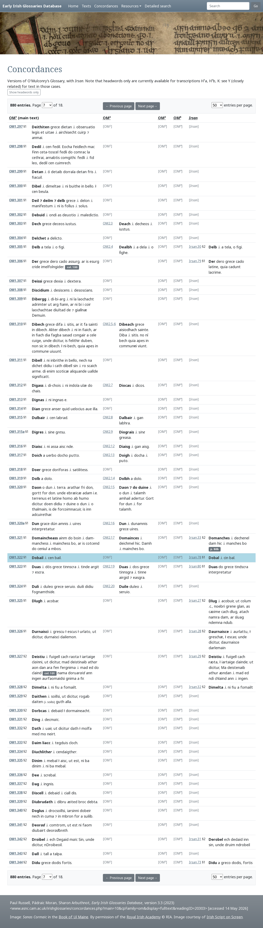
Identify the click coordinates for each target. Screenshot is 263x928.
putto (74, 455)
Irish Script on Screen (225, 916)
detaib (56, 171)
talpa (57, 853)
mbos (56, 548)
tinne (142, 572)
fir (82, 678)
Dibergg (39, 299)
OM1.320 (16, 487)
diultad (59, 309)
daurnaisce (230, 642)
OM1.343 (16, 853)
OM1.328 (16, 687)
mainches (130, 548)
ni (66, 186)
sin (75, 365)
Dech (36, 223)
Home (73, 5)
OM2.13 (109, 455)
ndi (211, 678)
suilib (88, 816)
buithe (74, 186)
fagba (56, 335)
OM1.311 (16, 360)
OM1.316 (16, 446)
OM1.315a (16, 432)
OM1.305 (16, 246)
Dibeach (126, 324)
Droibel (38, 839)
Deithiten (40, 126)
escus (72, 631)
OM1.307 (16, 281)
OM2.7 (108, 385)
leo (34, 162)
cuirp (82, 132)
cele (93, 335)
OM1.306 (16, 261)
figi (61, 246)
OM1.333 (16, 742)
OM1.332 (16, 728)
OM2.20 (109, 586)
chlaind (221, 678)
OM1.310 (16, 324)
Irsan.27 (195, 600)
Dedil (36, 146)
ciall (67, 792)
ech (52, 839)
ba (87, 760)
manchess (40, 543)
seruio (70, 586)
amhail (124, 498)
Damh (147, 543)
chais (36, 390)
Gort (150, 498)
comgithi (68, 157)
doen (48, 503)
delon (85, 200)
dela (143, 246)
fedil (56, 146)
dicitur (58, 340)
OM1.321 (16, 537)
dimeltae (53, 186)
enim (51, 371)
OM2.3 (108, 223)
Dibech (38, 324)
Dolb (36, 478)
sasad (67, 335)
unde (47, 340)
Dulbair (38, 417)
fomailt (70, 687)
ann (89, 672)
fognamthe (43, 591)
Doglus (38, 810)
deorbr (57, 830)
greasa (125, 437)
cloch (73, 742)
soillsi (55, 696)
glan (240, 606)
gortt (36, 492)
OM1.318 (16, 469)
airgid (124, 577)
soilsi (50, 702)
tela (47, 246)
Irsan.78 (195, 557)
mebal (52, 760)
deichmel (126, 543)
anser (56, 408)
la (88, 151)
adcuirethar (41, 514)
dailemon (68, 636)
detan (82, 171)
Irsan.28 (195, 631)
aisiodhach (128, 329)
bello (89, 186)
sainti (93, 324)
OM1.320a (16, 523)
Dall (35, 853)
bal (231, 557)
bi (56, 299)
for (45, 492)
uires (77, 523)
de (68, 309)
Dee (35, 775)
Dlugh (37, 600)
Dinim (37, 760)
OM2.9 (108, 432)
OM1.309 (16, 299)
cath (58, 365)
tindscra (241, 566)
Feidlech (80, 146)
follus (69, 205)
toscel (53, 151)
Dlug (213, 600)
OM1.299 (16, 171)
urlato (85, 631)
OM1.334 (16, 751)
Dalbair (125, 417)
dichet (37, 365)
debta (92, 801)
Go (256, 6)
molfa (86, 728)
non (35, 345)
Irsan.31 (195, 839)
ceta (43, 151)
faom (87, 825)
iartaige (88, 656)
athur (213, 672)
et (42, 132)
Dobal (214, 557)
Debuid (38, 214)
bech (71, 345)
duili (80, 586)
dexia (58, 281)
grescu (58, 631)
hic (137, 543)
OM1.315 (16, 417)
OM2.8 (108, 417)
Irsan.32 (195, 687)
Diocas (125, 385)
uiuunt (55, 351)
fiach (40, 335)
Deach (124, 223)
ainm (63, 537)
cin (226, 557)
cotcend (92, 543)
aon (35, 667)
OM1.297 (16, 126)
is (62, 205)
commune (40, 351)
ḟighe (123, 252)
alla (68, 701)
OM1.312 (16, 385)
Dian (36, 408)
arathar (73, 487)
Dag (35, 783)
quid (66, 408)
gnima (71, 678)
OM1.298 (16, 146)
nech (83, 360)
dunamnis (139, 523)
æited (72, 801)
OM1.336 (16, 775)
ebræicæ (74, 492)
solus (83, 205)
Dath (36, 728)
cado (63, 261)
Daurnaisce (219, 631)
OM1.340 (16, 810)
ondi (53, 214)
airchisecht (68, 132)
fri (83, 487)
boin (77, 537)
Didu (36, 862)
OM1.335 (16, 760)
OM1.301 (16, 200)
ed (91, 667)
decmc (52, 719)
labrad (61, 417)
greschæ (216, 636)
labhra (124, 423)
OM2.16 (109, 523)
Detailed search (158, 5)
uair (48, 728)
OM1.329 (16, 696)
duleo (48, 586)
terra (61, 487)
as (59, 214)
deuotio (69, 214)
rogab (84, 696)
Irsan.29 (195, 656)
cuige (36, 340)
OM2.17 (109, 537)
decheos (142, 223)
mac (91, 146)
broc (82, 801)
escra (39, 572)
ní (146, 335)
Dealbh (125, 246)
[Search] (228, 6)
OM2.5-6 (109, 324)
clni (37, 661)
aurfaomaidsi (53, 678)
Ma (223, 667)
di (52, 299)
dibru (61, 801)
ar (83, 261)
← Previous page (119, 106)
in (82, 186)
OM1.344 (16, 862)
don (89, 487)
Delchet (39, 238)
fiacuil (37, 177)
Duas (36, 566)
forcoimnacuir (69, 509)
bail (58, 557)
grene (231, 606)
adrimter (39, 304)
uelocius (77, 408)
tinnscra (69, 566)
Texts (86, 5)
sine (51, 432)
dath (74, 728)
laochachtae (42, 309)
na (90, 360)
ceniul (42, 548)
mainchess (61, 543)
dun (49, 487)
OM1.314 (16, 408)
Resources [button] (129, 5)
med (36, 733)
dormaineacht (78, 710)
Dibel (36, 186)
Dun (35, 523)
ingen (36, 678)
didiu (47, 365)
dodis (56, 862)
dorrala (69, 171)
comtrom (57, 825)
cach (225, 611)
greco (226, 862)
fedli (63, 151)
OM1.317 (16, 455)
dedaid (237, 839)
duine (71, 503)
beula (43, 191)
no (142, 335)
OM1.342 (16, 839)
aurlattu (240, 631)
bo (73, 543)
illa (95, 408)
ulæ (83, 385)
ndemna (215, 622)
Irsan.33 (195, 537)
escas (231, 636)
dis (73, 792)
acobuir (227, 600)
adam (87, 492)
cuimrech (62, 162)
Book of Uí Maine (73, 916)
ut (50, 304)
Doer (36, 469)
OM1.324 (16, 586)
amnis (63, 523)
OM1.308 (16, 290)
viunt (142, 345)
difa (59, 324)
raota (74, 656)
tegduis (61, 742)
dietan (66, 126)
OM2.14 (109, 478)
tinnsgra (126, 572)
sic (41, 345)
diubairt (38, 830)
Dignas (38, 399)
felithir (74, 340)
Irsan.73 (195, 862)
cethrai (38, 157)
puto (123, 460)
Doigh (124, 455)
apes (90, 345)
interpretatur (43, 528)
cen (48, 146)
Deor (38, 825)
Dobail (37, 557)
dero (54, 261)
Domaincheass (45, 537)
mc (74, 839)
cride (36, 266)
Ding (36, 719)
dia (47, 335)
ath (92, 661)
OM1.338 (16, 792)
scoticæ (62, 371)
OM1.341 (16, 825)
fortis (66, 862)
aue (88, 408)
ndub (227, 622)
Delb (36, 246)
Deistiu (38, 656)
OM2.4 (108, 246)
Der (35, 261)
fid (92, 157)
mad (65, 661)
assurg (74, 261)
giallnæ (81, 309)
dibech (41, 329)
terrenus (39, 498)
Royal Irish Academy (144, 916)
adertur (137, 498)
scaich (92, 365)
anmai (37, 137)
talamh (139, 492)
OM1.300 (16, 186)
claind (37, 672)
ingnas (57, 399)
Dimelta (39, 687)
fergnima (68, 667)
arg (62, 299)
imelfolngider (52, 266)
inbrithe (57, 360)
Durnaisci (40, 631)
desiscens (62, 290)
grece (55, 126)
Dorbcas (39, 710)
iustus (70, 223)
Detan (37, 171)
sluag (239, 617)
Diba (123, 335)
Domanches (219, 537)
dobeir (85, 810)
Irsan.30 (195, 246)
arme (36, 371)
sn (141, 432)
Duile (123, 586)
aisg (145, 446)
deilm (48, 200)
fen (56, 667)
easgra (138, 577)
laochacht (86, 299)
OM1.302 (16, 214)
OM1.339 (16, 801)
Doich (37, 455)
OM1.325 (16, 600)
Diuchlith (42, 751)
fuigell (54, 656)
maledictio (89, 214)
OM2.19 (109, 566)
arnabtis (53, 157)
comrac (80, 151)
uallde (93, 371)
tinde (85, 566)
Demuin (38, 315)
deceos (58, 223)
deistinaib (78, 661)
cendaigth (66, 751)
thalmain (39, 509)
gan (140, 417)
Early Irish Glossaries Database (32, 5)
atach (244, 611)
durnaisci (51, 636)
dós (48, 566)
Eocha (67, 146)
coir (88, 304)
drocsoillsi (57, 810)
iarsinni (73, 810)
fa (85, 324)
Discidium (40, 290)
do (70, 151)
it (81, 324)
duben (86, 340)
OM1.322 (16, 557)
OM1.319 (16, 478)
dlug (233, 611)
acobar (52, 600)
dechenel (241, 537)
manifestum (42, 205)
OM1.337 (16, 783)
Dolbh (124, 478)
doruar (76, 672)
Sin (81, 839)
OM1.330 (16, 710)
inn (88, 509)
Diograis (126, 432)
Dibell (37, 360)
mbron (67, 816)
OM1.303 (16, 223)
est (76, 760)
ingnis (48, 783)
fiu (57, 687)
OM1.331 (16, 719)
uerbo (51, 455)
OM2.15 (109, 487)
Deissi (37, 281)
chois (56, 385)
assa (54, 446)
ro (84, 365)
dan (42, 667)
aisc (62, 446)
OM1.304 (16, 238)
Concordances (106, 5)
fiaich (86, 329)
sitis (70, 324)
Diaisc (37, 446)
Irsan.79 (195, 261)
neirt (51, 733)
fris (90, 171)
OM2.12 (109, 446)
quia (224, 266)
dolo (48, 478)
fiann (64, 304)
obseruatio (85, 126)
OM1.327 (16, 656)
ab (76, 498)
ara (49, 667)
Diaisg (124, 446)
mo (43, 733)
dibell (67, 365)
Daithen (39, 696)
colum (246, 600)
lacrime (215, 272)
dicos (139, 385)
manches (233, 543)
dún (54, 523)
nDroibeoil (53, 844)
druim (230, 844)
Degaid (62, 839)
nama (62, 672)
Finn (35, 151)
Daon (36, 487)
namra (214, 617)
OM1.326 (16, 631)
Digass (37, 385)
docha (139, 455)
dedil (43, 162)
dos (136, 566)
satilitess (80, 469)
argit (95, 566)
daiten (37, 701)
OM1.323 (16, 566)
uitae (49, 132)
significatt (40, 376)
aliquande (78, 371)
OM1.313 (16, 399)
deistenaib (236, 667)
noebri (219, 606)
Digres (37, 432)
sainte (143, 329)
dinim (36, 765)
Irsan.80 (195, 566)
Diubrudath (42, 801)
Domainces (129, 537)
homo (68, 498)
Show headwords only (24, 92)
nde (69, 446)
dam (89, 537)
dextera (74, 281)
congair (79, 335)
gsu (60, 432)
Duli (35, 586)
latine (213, 266)
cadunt (235, 266)
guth (60, 701)
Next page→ (147, 106)
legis (36, 132)
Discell (37, 792)
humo (84, 498)
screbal (50, 775)
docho (62, 455)
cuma (49, 816)
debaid (57, 710)
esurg (94, 261)
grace (45, 523)
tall (46, 853)
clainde (242, 661)
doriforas (60, 469)
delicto (56, 238)
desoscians (83, 290)
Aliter (53, 329)
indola (74, 385)
